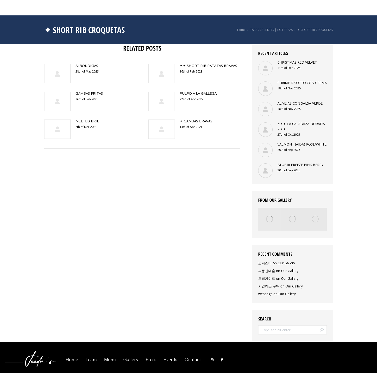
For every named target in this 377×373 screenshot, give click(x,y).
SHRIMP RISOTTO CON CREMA (302, 82)
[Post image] (57, 73)
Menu (110, 359)
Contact (192, 359)
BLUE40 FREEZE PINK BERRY (300, 164)
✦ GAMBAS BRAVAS (196, 121)
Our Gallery (286, 263)
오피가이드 (266, 278)
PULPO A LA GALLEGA (198, 93)
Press (151, 359)
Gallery (130, 359)
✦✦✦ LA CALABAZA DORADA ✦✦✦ (301, 126)
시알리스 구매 (268, 286)
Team (91, 359)
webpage (265, 294)
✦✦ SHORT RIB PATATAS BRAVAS (208, 65)
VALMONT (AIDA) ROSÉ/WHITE (302, 144)
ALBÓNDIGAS (86, 65)
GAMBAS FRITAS (89, 93)
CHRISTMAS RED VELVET (297, 62)
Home (241, 30)
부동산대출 (266, 270)
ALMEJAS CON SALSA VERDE (300, 103)
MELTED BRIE (87, 121)
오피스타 (265, 263)
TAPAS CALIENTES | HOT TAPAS (271, 30)
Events (170, 359)
